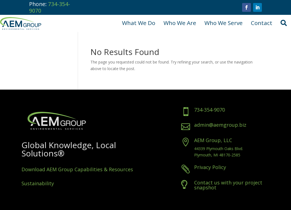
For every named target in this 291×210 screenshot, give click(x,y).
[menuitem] (138, 23)
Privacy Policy (223, 167)
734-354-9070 (49, 7)
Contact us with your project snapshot (241, 185)
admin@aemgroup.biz (233, 124)
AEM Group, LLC (226, 140)
